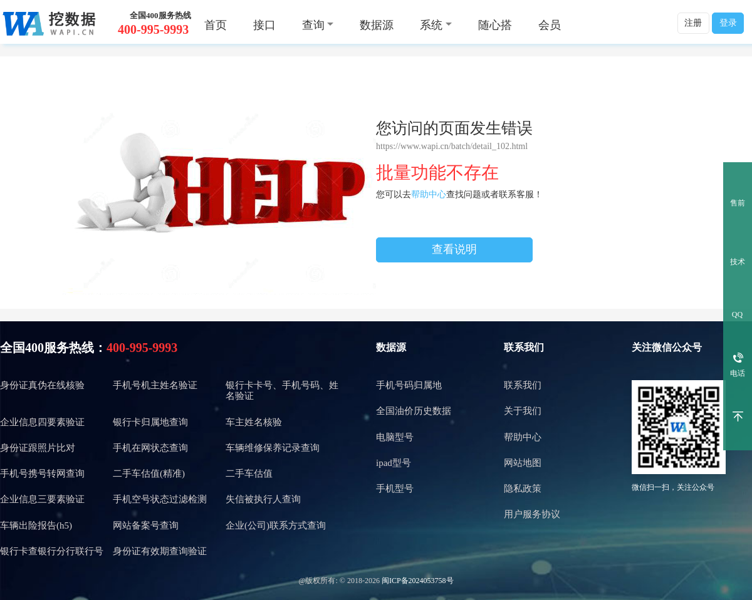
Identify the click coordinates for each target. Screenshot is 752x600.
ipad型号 (393, 463)
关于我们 (522, 411)
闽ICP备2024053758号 (418, 580)
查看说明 (454, 249)
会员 (549, 25)
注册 (693, 23)
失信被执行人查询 (263, 499)
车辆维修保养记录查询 (273, 448)
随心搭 (495, 25)
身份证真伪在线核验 (42, 385)
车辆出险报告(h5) (36, 525)
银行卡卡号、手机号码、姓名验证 (282, 390)
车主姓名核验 (254, 422)
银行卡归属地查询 (150, 422)
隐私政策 (522, 489)
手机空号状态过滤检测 (160, 499)
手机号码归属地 (409, 385)
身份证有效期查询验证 (160, 551)
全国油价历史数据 (413, 411)
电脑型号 (395, 437)
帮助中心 (428, 194)
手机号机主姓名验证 (155, 385)
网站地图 (522, 463)
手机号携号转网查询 (42, 473)
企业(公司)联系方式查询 (276, 525)
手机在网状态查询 (150, 448)
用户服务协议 (532, 514)
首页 (215, 25)
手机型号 (395, 489)
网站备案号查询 (146, 525)
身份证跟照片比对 (37, 448)
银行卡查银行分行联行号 (51, 551)
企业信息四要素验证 (42, 422)
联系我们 (524, 347)
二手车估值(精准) (149, 473)
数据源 (377, 25)
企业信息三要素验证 (42, 499)
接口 (264, 25)
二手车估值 (249, 473)
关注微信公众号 (667, 347)
